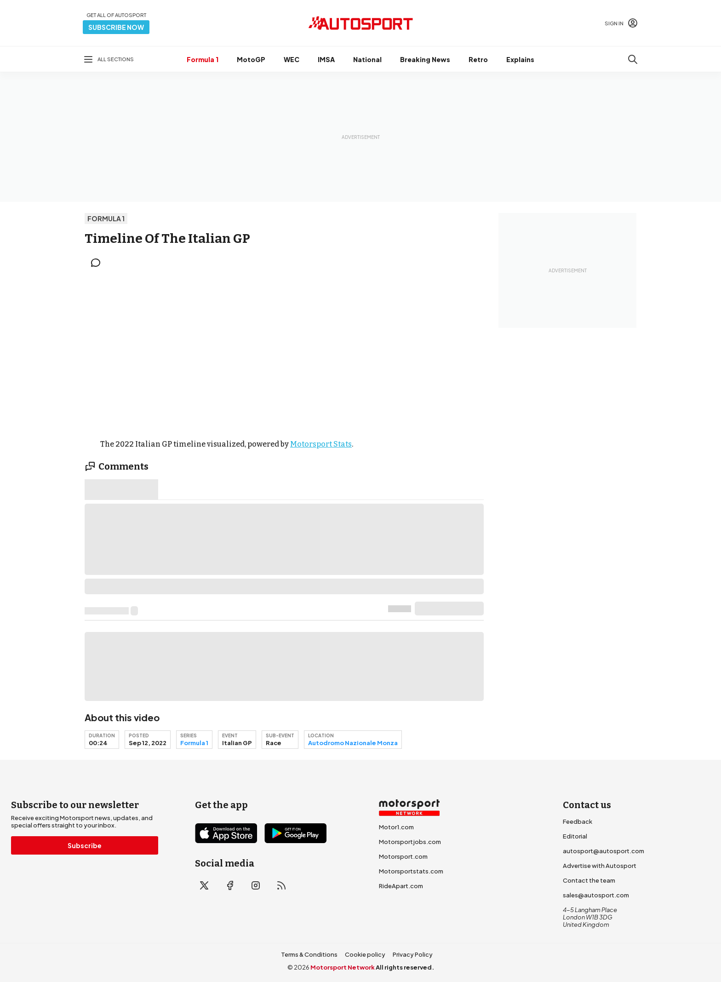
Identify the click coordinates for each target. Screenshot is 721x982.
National (367, 59)
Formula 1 (202, 59)
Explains (520, 59)
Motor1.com (396, 827)
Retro (478, 59)
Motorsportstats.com (411, 871)
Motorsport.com (403, 856)
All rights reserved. (405, 967)
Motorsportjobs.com (410, 841)
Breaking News (425, 59)
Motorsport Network (342, 967)
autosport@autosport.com (603, 851)
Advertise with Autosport (599, 865)
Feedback (577, 821)
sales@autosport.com (596, 895)
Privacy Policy (413, 954)
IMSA (326, 59)
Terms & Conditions (309, 954)
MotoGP (251, 59)
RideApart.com (401, 886)
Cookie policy (365, 954)
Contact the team (589, 880)
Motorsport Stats (321, 444)
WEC (291, 59)
